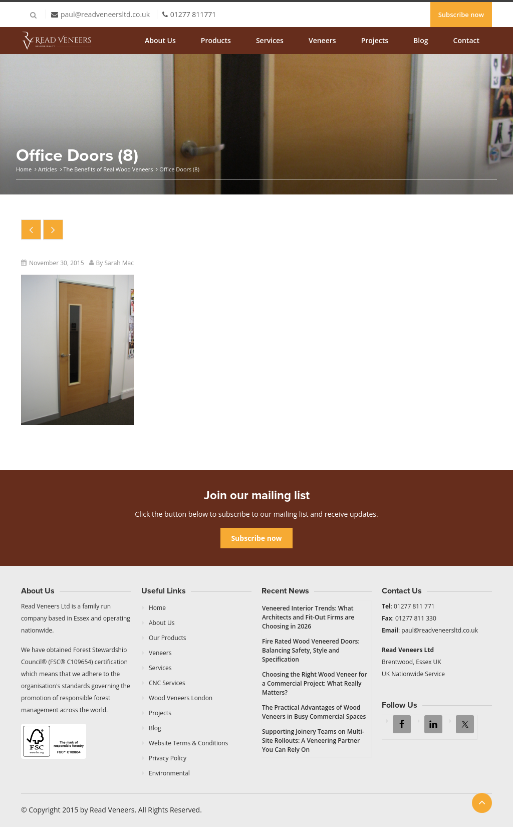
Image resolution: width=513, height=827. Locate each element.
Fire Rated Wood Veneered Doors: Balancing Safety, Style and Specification (311, 650)
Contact (466, 40)
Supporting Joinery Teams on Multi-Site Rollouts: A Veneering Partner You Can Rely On (313, 740)
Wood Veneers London (180, 698)
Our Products (167, 638)
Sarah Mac (119, 263)
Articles (47, 169)
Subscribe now (461, 14)
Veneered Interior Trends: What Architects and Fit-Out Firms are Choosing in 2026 (308, 617)
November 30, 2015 (56, 263)
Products (216, 40)
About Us (160, 40)
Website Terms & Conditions (188, 743)
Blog (420, 40)
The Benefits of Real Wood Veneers (108, 169)
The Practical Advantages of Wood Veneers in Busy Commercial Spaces (314, 712)
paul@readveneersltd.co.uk (105, 14)
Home (24, 169)
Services (270, 40)
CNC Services (167, 683)
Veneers (322, 40)
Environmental (169, 773)
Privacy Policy (167, 758)
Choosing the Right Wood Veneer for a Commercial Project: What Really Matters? (314, 683)
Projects (374, 40)
